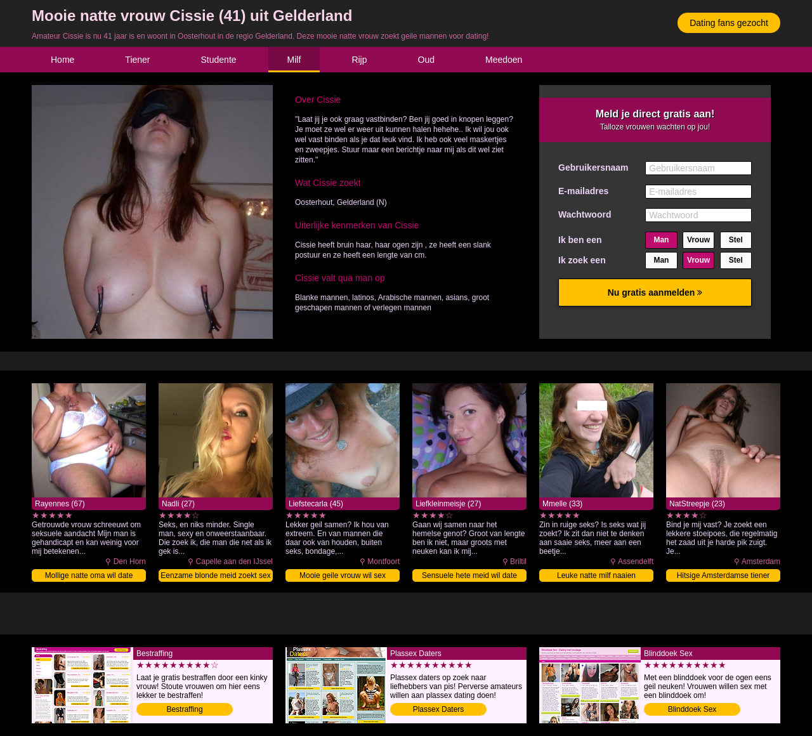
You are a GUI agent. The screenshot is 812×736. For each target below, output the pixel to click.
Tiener (137, 60)
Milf (294, 60)
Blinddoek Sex (692, 709)
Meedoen (503, 60)
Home (62, 60)
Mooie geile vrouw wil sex (342, 575)
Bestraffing (184, 709)
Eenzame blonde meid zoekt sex (215, 575)
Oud (426, 60)
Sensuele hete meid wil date (469, 575)
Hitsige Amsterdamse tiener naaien (723, 576)
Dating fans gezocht (729, 23)
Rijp (359, 60)
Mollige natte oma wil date (89, 575)
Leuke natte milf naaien (596, 575)
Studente (219, 60)
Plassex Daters (438, 709)
